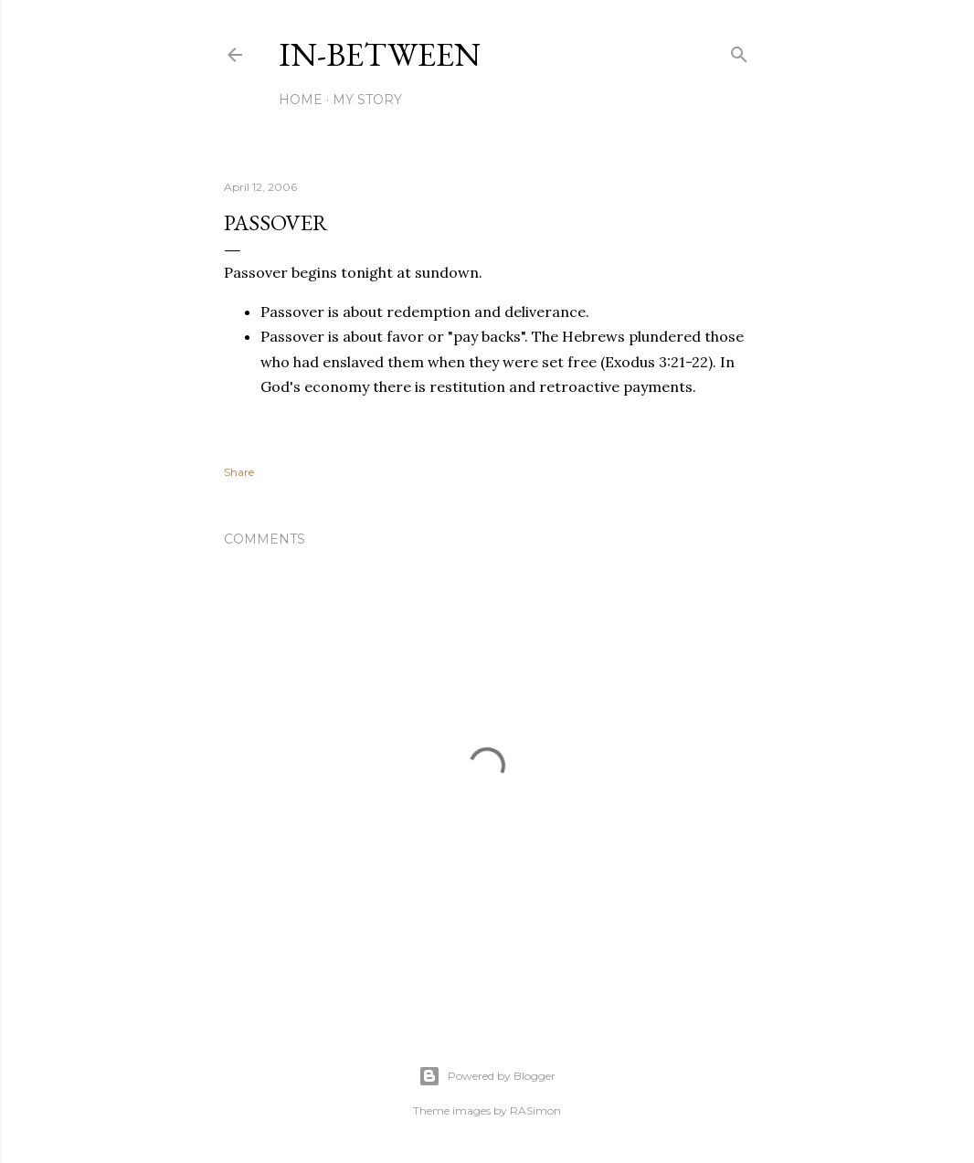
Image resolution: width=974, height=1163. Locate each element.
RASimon (535, 1110)
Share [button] (239, 472)
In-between (380, 54)
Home (301, 99)
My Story (367, 99)
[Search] (739, 51)
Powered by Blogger (487, 1076)
